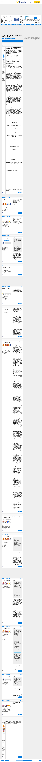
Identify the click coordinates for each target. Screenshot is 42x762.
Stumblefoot (6, 536)
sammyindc (7, 219)
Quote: (14, 237)
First (17, 760)
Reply (5, 38)
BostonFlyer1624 (3, 50)
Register (21, 22)
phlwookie (7, 342)
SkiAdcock (7, 199)
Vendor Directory (37, 24)
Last (30, 760)
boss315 (3, 722)
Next (27, 760)
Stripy (6, 309)
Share (7, 760)
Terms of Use (38, 19)
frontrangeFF (6, 267)
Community (9, 24)
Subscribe (12, 38)
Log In (31, 2)
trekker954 (7, 676)
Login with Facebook (16, 19)
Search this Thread (17, 41)
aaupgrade (7, 580)
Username (21, 16)
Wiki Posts (16, 24)
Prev (21, 760)
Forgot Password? (38, 22)
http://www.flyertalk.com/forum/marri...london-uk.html (17, 612)
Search (30, 24)
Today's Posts (23, 24)
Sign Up (37, 2)
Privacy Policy (23, 20)
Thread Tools (7, 41)
